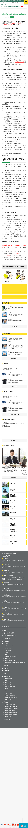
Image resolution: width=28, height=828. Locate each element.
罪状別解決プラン (8, 769)
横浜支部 (6, 656)
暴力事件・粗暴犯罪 (8, 296)
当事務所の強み (8, 715)
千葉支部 (6, 637)
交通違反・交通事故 (8, 309)
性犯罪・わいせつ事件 (8, 299)
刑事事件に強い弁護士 (9, 700)
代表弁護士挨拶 (8, 717)
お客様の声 (6, 737)
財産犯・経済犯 (7, 303)
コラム (12, 24)
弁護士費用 (21, 13)
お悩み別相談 (7, 743)
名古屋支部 (7, 662)
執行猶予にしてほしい (9, 755)
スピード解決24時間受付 (21, 10)
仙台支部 (6, 631)
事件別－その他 (8, 783)
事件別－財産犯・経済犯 (10, 777)
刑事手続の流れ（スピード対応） (11, 723)
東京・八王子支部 (8, 642)
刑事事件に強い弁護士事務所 (8, 10)
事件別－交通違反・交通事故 (11, 781)
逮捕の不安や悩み (8, 745)
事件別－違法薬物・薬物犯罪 (11, 779)
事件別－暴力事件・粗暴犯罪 (11, 773)
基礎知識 (6, 732)
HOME (5, 697)
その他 (4, 312)
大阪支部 (6, 674)
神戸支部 (6, 680)
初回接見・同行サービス (10, 727)
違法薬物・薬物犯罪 (8, 306)
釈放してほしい (8, 749)
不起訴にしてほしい (9, 760)
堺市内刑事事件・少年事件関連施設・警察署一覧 (15, 729)
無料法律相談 (7, 725)
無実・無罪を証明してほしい (11, 753)
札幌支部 (6, 625)
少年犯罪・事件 (7, 293)
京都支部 (6, 668)
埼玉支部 (6, 650)
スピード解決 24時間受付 (9, 702)
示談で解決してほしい (9, 758)
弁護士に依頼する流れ (9, 713)
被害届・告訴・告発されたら (11, 764)
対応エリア (7, 719)
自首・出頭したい (8, 766)
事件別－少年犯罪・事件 (10, 771)
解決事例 (6, 735)
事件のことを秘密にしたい (10, 762)
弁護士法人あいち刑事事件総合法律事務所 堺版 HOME (8, 17)
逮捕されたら (7, 13)
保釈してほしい (8, 751)
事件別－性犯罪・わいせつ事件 (11, 775)
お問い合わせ (7, 786)
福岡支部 (6, 686)
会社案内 (6, 710)
